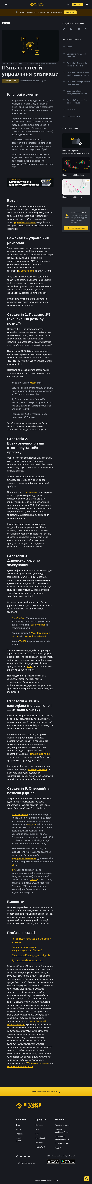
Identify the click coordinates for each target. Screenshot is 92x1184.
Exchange (39, 1125)
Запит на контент (62, 1143)
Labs (37, 1134)
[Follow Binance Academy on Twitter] (21, 1156)
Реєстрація (77, 4)
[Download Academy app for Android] (68, 1161)
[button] (86, 4)
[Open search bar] (67, 4)
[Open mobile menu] (86, 4)
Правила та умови (62, 1125)
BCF (37, 1129)
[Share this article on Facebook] (71, 29)
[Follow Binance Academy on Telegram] (25, 1156)
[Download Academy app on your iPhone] (53, 1161)
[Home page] (37, 4)
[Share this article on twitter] (63, 29)
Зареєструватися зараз (76, 228)
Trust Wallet (40, 1147)
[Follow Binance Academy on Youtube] (29, 1156)
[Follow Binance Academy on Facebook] (17, 1156)
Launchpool (40, 1138)
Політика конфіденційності (62, 1130)
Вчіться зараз (70, 12)
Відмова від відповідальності (62, 1137)
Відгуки (58, 1148)
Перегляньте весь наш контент (45, 1092)
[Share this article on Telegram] (78, 29)
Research (39, 1143)
